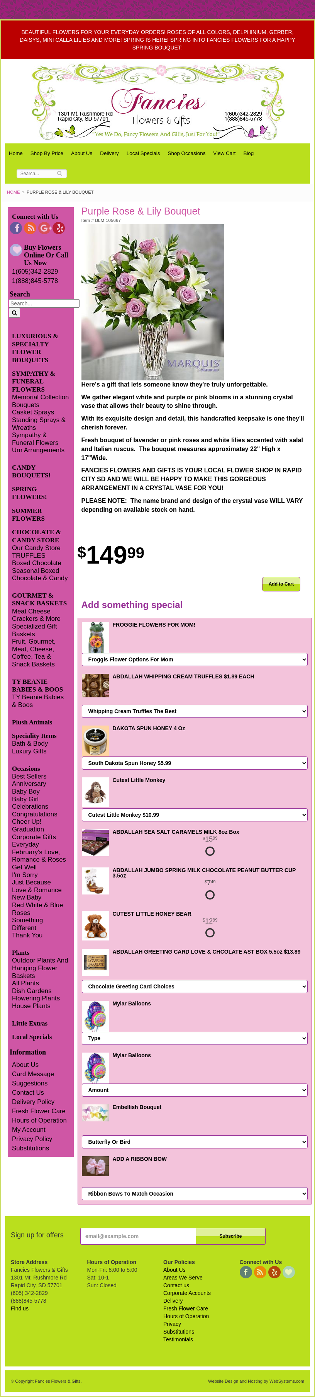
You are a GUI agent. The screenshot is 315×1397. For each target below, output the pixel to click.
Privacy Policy (32, 1139)
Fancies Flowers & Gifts (159, 101)
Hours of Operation (39, 1120)
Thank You (27, 935)
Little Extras (29, 1023)
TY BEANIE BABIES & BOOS (37, 685)
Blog (248, 153)
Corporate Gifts (34, 837)
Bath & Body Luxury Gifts (30, 747)
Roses (21, 913)
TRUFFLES (29, 555)
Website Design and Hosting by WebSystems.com (256, 1381)
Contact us (176, 1285)
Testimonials (178, 1339)
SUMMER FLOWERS (28, 514)
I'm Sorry (25, 875)
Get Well (24, 867)
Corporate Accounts (187, 1293)
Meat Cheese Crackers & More (36, 615)
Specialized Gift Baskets (34, 630)
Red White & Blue (37, 905)
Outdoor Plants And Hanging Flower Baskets (40, 968)
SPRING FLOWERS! (29, 493)
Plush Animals (32, 722)
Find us (20, 1308)
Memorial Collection (40, 397)
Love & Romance (37, 890)
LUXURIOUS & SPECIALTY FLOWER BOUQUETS (35, 347)
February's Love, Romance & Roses (39, 856)
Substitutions (30, 1148)
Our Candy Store (36, 548)
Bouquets (25, 405)
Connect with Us (35, 216)
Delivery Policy (33, 1102)
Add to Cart (281, 584)
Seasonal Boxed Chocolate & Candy (40, 574)
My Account (29, 1129)
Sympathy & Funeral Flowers (35, 438)
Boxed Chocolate (36, 563)
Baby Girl (25, 799)
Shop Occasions (187, 153)
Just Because (31, 882)
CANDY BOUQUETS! (31, 471)
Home (16, 153)
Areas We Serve (183, 1277)
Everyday (25, 844)
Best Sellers (29, 776)
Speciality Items (34, 735)
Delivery (109, 153)
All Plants (25, 983)
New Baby (26, 897)
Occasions (26, 768)
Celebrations (30, 806)
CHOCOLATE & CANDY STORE (36, 535)
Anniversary (29, 783)
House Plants (31, 1006)
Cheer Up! (26, 821)
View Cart (224, 153)
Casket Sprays (33, 412)
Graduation (28, 829)
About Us (81, 153)
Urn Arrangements (38, 450)
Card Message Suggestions (33, 1078)
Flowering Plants (36, 998)
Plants (20, 952)
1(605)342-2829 (35, 271)
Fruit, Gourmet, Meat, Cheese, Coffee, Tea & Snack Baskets (34, 653)
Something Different (27, 924)
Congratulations (35, 814)
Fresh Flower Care (39, 1111)
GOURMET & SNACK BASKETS (39, 599)
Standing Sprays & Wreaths (39, 423)
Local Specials (143, 153)
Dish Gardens (32, 991)
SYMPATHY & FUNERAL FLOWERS (34, 381)
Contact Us (28, 1092)
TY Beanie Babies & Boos (38, 701)
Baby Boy (26, 791)
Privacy (172, 1324)
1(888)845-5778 (35, 281)
